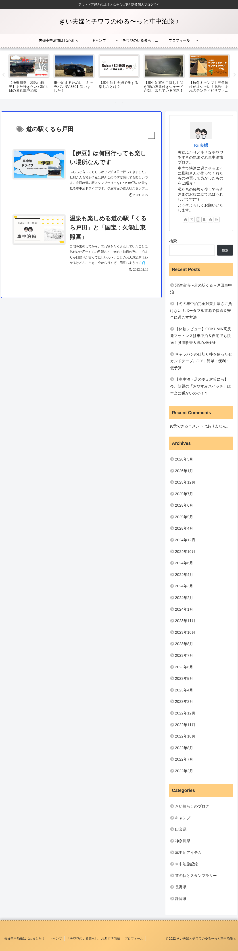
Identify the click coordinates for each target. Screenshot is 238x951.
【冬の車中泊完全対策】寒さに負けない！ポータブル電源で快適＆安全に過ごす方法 (201, 311)
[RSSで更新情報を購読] (217, 219)
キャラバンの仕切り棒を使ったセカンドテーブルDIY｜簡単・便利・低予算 (201, 361)
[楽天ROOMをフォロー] (204, 219)
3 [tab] (122, 102)
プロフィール (134, 938)
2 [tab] (115, 102)
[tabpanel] (29, 74)
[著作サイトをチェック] (185, 219)
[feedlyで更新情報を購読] (210, 219)
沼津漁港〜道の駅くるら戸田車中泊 (201, 288)
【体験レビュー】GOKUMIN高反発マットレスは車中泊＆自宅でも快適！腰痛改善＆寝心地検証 (200, 336)
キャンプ (56, 938)
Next (234, 75)
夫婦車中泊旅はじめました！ (24, 938)
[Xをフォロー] (192, 219)
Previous (3, 75)
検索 (173, 241)
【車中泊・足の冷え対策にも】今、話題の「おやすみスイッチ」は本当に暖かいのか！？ (200, 386)
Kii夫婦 (201, 145)
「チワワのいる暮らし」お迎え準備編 (93, 938)
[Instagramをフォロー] (198, 219)
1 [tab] (109, 102)
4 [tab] (129, 102)
